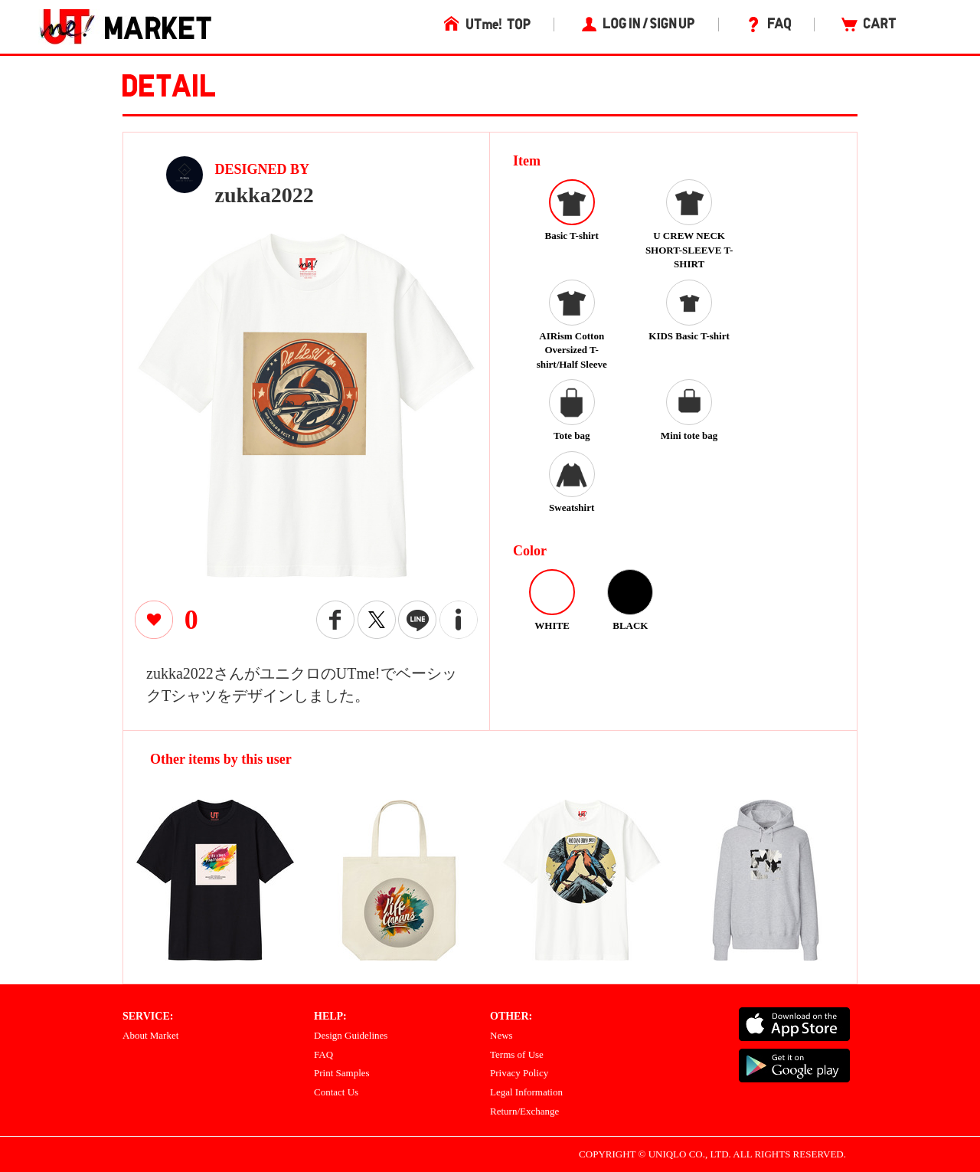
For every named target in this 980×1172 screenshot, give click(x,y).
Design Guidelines (350, 1035)
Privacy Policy (519, 1073)
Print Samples (342, 1073)
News (501, 1035)
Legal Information (526, 1092)
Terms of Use (517, 1054)
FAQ (323, 1054)
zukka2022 (264, 195)
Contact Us (336, 1092)
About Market (150, 1035)
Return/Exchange (524, 1111)
